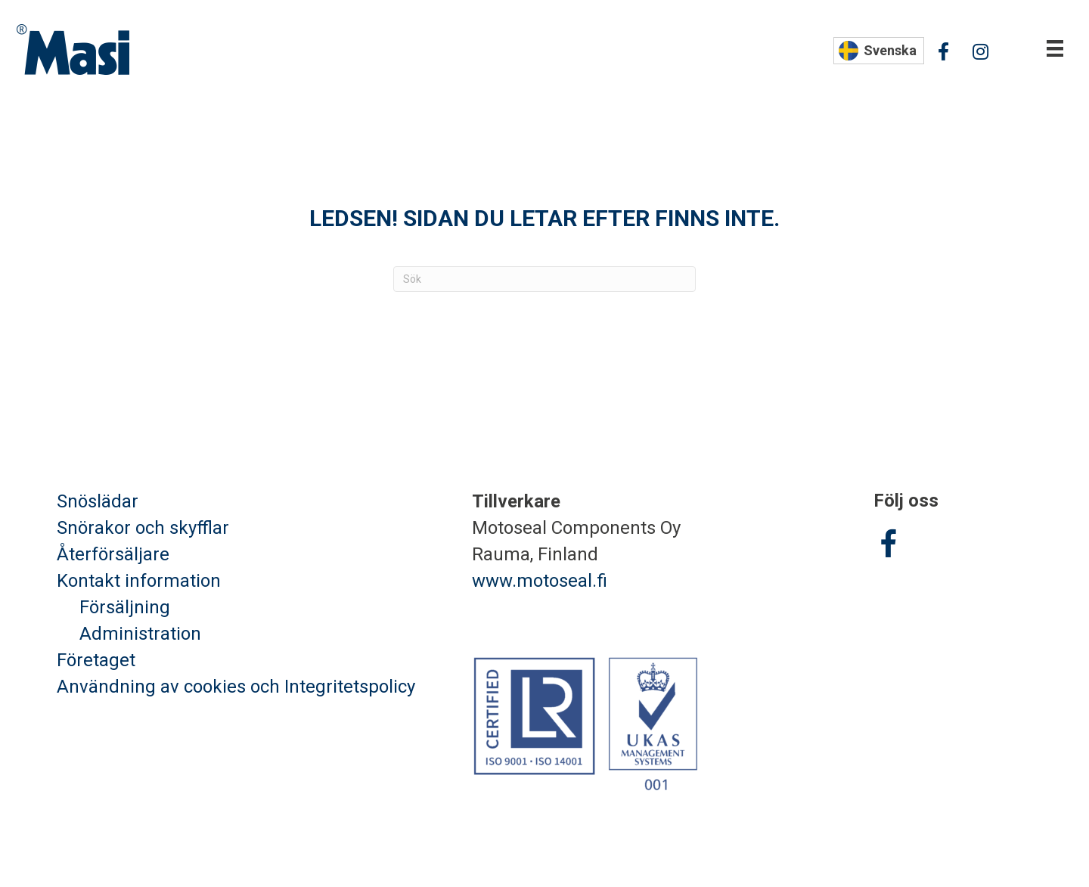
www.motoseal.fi (539, 580)
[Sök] (544, 279)
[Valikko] (1055, 48)
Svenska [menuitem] (890, 50)
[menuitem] (878, 50)
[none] (878, 50)
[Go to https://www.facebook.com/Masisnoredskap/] (888, 546)
